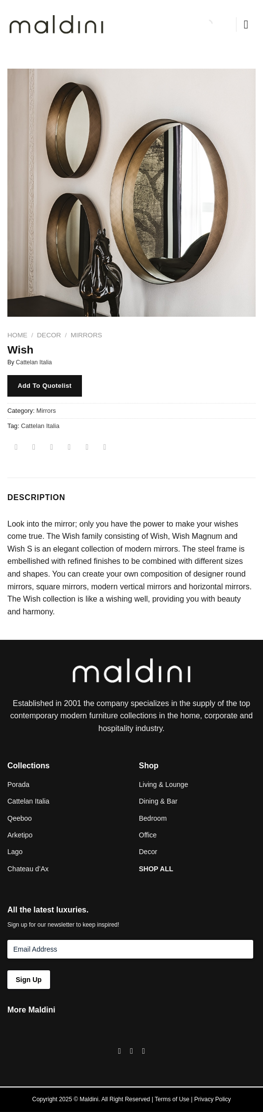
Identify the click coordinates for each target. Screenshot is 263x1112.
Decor (49, 335)
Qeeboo (19, 818)
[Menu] (250, 24)
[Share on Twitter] (52, 448)
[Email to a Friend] (69, 448)
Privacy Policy (212, 1099)
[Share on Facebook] (34, 448)
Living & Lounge (163, 784)
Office (148, 835)
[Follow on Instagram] (131, 1050)
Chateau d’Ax (28, 869)
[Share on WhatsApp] (16, 448)
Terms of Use (172, 1099)
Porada (18, 784)
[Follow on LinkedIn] (143, 1050)
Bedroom (153, 818)
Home (17, 335)
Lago (15, 852)
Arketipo (19, 835)
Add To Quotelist (45, 385)
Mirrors (86, 335)
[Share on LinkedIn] (105, 448)
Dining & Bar (158, 801)
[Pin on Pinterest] (87, 448)
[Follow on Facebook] (119, 1050)
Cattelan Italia (34, 362)
